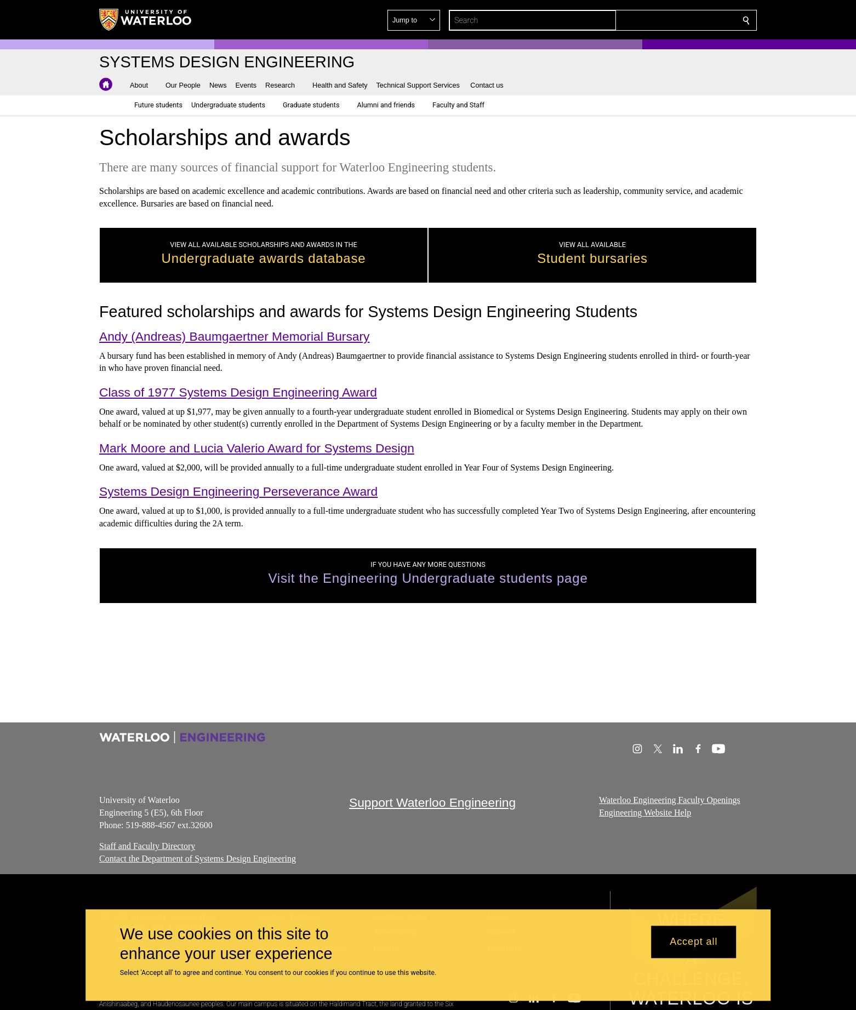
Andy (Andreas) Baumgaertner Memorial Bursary (234, 336)
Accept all (693, 942)
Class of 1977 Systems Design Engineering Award (238, 392)
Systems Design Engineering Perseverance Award (238, 491)
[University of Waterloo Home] (145, 20)
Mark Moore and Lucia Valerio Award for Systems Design (256, 448)
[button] (667, 20)
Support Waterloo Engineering (432, 802)
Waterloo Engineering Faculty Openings (669, 800)
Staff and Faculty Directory (147, 846)
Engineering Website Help (645, 812)
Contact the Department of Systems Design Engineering (197, 858)
